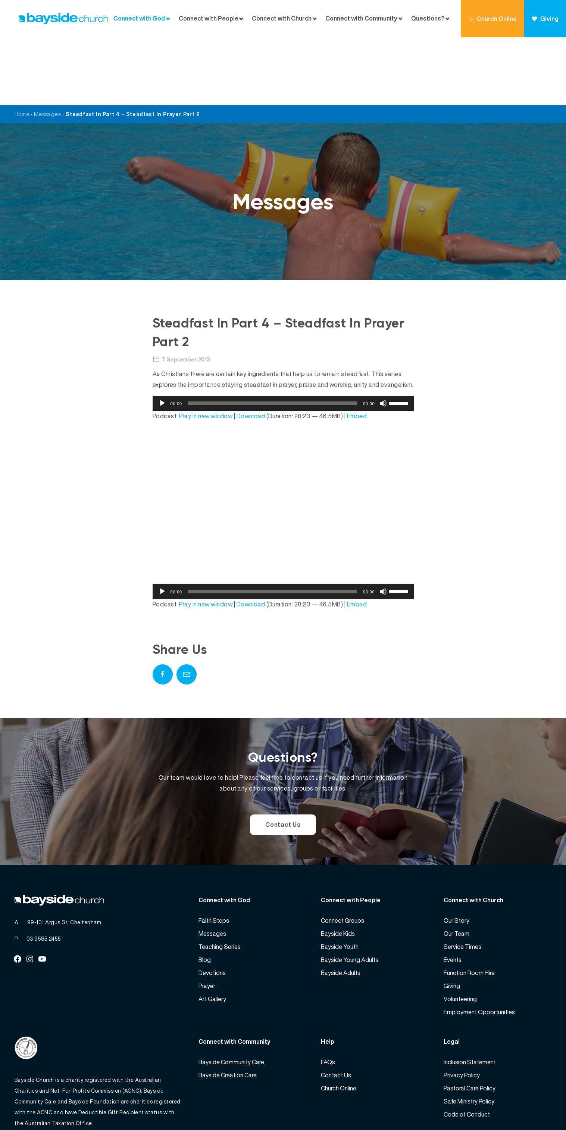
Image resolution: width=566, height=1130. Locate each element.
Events (453, 892)
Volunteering (460, 931)
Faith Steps (213, 852)
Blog (204, 892)
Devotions (212, 905)
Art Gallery (212, 931)
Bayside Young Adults (349, 892)
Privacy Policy (462, 1007)
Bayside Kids (338, 866)
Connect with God (139, 18)
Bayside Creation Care (227, 1007)
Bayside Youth (340, 879)
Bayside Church (54, 1108)
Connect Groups (342, 852)
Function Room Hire (469, 905)
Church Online (492, 18)
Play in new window (205, 348)
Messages (47, 46)
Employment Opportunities (479, 944)
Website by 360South (524, 1108)
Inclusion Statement (470, 994)
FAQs (328, 994)
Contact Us (283, 756)
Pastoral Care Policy (469, 1020)
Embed (357, 348)
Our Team (456, 866)
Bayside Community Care (231, 994)
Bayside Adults (340, 905)
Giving (545, 18)
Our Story (456, 852)
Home (22, 46)
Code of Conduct (467, 1046)
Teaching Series (219, 879)
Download (251, 348)
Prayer (206, 918)
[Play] (162, 335)
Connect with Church (282, 18)
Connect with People (208, 18)
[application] (283, 335)
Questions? (427, 18)
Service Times (462, 879)
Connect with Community (361, 18)
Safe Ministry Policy (469, 1033)
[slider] (272, 336)
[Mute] (383, 335)
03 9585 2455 (43, 871)
